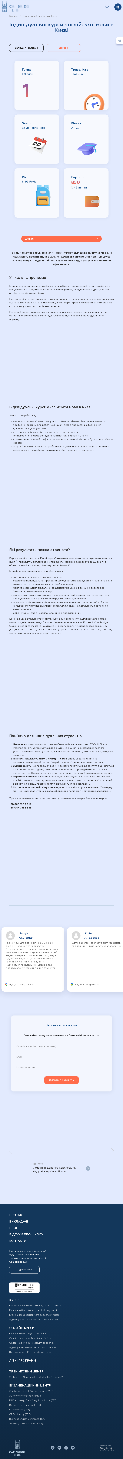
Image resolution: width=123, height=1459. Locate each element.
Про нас (16, 1215)
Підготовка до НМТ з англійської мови (31, 1352)
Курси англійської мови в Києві (40, 16)
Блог (13, 1228)
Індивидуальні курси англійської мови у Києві (35, 1319)
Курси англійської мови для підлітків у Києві (34, 1310)
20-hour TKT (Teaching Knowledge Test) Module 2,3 (38, 1377)
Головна (13, 16)
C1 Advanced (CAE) (20, 1409)
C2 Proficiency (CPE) (21, 1414)
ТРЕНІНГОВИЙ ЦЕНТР (26, 1371)
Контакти (17, 1240)
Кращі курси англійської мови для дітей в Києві (36, 1305)
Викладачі (18, 1221)
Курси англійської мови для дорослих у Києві (35, 1315)
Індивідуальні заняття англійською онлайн (33, 1347)
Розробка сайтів (106, 1445)
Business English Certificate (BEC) (29, 1419)
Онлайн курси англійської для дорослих (32, 1343)
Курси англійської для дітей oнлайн (29, 1333)
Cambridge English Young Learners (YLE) (32, 1391)
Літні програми (22, 1360)
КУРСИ (14, 1300)
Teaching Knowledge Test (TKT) (27, 1423)
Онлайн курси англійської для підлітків (31, 1338)
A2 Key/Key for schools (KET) (26, 1396)
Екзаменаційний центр (30, 1385)
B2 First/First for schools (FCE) (27, 1405)
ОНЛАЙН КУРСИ (21, 1328)
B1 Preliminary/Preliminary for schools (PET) (34, 1400)
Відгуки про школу (26, 1234)
